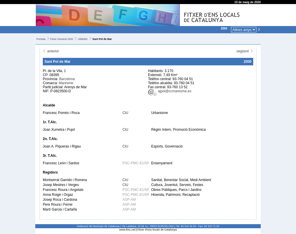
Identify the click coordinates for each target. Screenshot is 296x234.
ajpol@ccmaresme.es (169, 91)
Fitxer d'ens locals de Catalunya (157, 229)
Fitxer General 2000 (61, 39)
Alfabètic (83, 39)
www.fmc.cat (127, 229)
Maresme (66, 83)
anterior (51, 51)
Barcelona (67, 79)
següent (244, 51)
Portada (41, 39)
